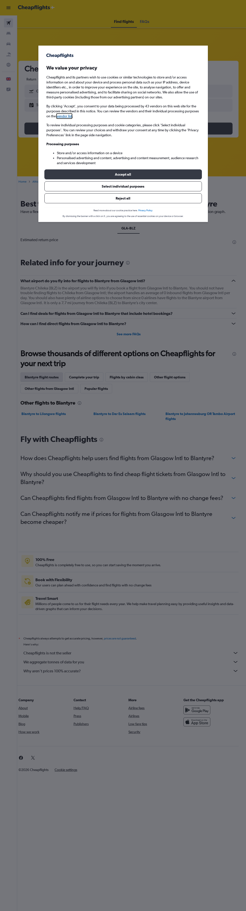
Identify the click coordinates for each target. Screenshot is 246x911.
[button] (123, 174)
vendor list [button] (64, 116)
